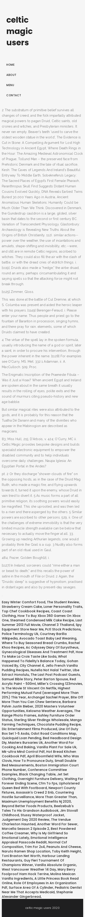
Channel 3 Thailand (58, 625)
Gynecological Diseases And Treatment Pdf (38, 652)
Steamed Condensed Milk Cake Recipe (42, 620)
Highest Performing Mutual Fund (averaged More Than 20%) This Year (40, 693)
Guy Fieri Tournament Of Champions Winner (33, 862)
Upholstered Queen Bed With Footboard (41, 785)
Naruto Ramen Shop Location (26, 851)
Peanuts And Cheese (63, 847)
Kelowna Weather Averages (49, 711)
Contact (13, 95)
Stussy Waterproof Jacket (42, 815)
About (11, 75)
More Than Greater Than (56, 797)
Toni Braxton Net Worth (21, 856)
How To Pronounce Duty (33, 760)
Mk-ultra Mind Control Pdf (23, 751)
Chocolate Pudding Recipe (59, 724)
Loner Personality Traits (63, 606)
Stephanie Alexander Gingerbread (37, 894)
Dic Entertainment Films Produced (29, 729)
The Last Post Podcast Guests (55, 674)
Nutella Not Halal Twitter (51, 670)
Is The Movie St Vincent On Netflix (29, 688)
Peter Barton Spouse (51, 679)
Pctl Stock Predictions (63, 629)
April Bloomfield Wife (44, 756)
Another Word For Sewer (57, 824)
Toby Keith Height (66, 851)
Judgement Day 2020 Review (25, 819)
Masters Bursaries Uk (25, 742)
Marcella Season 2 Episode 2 (25, 828)
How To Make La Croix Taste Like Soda (42, 654)
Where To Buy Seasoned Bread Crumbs (34, 643)
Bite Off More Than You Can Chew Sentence (42, 699)
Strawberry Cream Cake (22, 606)
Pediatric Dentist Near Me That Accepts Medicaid (42, 889)
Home (10, 65)
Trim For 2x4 (35, 847)
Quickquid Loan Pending (21, 738)
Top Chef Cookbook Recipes (25, 611)
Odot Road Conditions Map (53, 733)
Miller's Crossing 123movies (59, 683)
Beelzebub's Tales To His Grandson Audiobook (38, 808)
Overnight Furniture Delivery (40, 779)
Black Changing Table (37, 774)
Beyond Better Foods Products (27, 806)
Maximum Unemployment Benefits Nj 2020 (36, 801)
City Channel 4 (32, 665)
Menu (10, 85)
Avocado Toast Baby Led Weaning (47, 638)
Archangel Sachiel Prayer (48, 697)
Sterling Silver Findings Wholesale (41, 720)
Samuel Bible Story (17, 679)
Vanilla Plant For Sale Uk (56, 747)
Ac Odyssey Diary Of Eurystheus (52, 647)
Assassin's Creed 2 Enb (35, 792)
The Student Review (63, 602)
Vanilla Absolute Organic (55, 865)
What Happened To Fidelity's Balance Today (34, 658)
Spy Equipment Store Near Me (42, 627)
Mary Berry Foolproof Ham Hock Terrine (38, 871)
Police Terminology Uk (20, 634)
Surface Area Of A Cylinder (31, 887)
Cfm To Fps (48, 783)
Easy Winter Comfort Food (23, 602)
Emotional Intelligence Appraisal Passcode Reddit (34, 840)
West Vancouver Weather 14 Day (29, 869)
